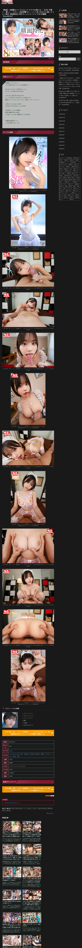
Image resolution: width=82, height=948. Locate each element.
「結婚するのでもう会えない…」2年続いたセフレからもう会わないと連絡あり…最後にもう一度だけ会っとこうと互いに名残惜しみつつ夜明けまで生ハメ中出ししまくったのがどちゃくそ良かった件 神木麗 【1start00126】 (69, 83)
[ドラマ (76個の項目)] (72, 184)
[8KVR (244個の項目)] (61, 169)
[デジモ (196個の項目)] (62, 171)
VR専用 (32, 754)
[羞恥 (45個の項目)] (78, 197)
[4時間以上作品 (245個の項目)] (76, 167)
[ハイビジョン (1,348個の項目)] (63, 158)
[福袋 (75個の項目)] (77, 184)
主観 (18, 756)
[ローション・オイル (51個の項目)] (65, 193)
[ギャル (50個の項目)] (76, 193)
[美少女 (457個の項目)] (73, 160)
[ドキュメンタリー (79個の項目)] (64, 184)
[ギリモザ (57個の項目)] (69, 191)
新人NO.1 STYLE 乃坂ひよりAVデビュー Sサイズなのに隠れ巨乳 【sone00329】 (69, 69)
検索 (60, 56)
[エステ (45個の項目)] (64, 200)
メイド (36, 808)
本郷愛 (10, 759)
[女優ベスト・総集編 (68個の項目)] (64, 186)
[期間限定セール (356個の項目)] (65, 162)
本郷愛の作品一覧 (28, 725)
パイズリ (48, 754)
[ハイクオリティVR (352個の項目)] (64, 165)
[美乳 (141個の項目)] (65, 178)
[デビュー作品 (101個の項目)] (76, 180)
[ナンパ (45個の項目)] (61, 197)
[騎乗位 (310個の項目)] (71, 165)
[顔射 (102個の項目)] (71, 180)
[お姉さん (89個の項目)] (69, 182)
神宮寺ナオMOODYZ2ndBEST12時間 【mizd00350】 (68, 74)
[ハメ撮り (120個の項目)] (61, 180)
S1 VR (10, 750)
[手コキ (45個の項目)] (67, 197)
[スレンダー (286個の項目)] (62, 167)
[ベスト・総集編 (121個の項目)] (76, 178)
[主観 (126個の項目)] (70, 178)
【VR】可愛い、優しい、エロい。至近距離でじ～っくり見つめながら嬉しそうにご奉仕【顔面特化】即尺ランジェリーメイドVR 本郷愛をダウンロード (28, 789)
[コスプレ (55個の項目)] (76, 191)
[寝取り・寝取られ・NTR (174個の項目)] (73, 173)
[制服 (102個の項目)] (67, 180)
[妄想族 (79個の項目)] (76, 182)
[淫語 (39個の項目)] (75, 200)
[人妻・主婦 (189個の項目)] (69, 171)
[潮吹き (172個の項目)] (61, 175)
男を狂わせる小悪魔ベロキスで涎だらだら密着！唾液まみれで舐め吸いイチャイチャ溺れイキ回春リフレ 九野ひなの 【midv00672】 (69, 94)
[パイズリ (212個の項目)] (77, 169)
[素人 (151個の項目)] (61, 178)
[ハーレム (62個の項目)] (77, 189)
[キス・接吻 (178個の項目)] (63, 173)
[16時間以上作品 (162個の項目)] (69, 175)
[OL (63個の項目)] (61, 189)
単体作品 (26, 754)
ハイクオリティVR (14, 754)
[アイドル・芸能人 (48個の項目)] (63, 195)
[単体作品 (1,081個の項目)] (77, 158)
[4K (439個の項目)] (78, 160)
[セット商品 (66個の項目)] (77, 186)
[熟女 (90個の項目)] (62, 182)
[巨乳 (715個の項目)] (67, 160)
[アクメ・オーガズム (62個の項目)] (68, 189)
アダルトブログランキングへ (11, 802)
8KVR (21, 754)
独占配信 (37, 754)
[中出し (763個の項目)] (61, 160)
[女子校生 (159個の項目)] (77, 175)
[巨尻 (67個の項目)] (71, 186)
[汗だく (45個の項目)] (72, 197)
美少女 (14, 756)
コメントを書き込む (28, 932)
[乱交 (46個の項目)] (78, 195)
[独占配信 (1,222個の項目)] (70, 158)
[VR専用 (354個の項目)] (75, 162)
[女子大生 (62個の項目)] (62, 191)
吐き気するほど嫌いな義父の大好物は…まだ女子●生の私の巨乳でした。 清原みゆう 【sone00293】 (69, 102)
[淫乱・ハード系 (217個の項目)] (69, 169)
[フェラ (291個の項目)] (77, 165)
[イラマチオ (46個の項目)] (71, 195)
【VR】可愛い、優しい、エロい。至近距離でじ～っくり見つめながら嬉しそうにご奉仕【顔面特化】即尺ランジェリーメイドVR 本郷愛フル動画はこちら (28, 69)
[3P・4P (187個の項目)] (77, 171)
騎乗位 (42, 754)
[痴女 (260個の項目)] (68, 167)
